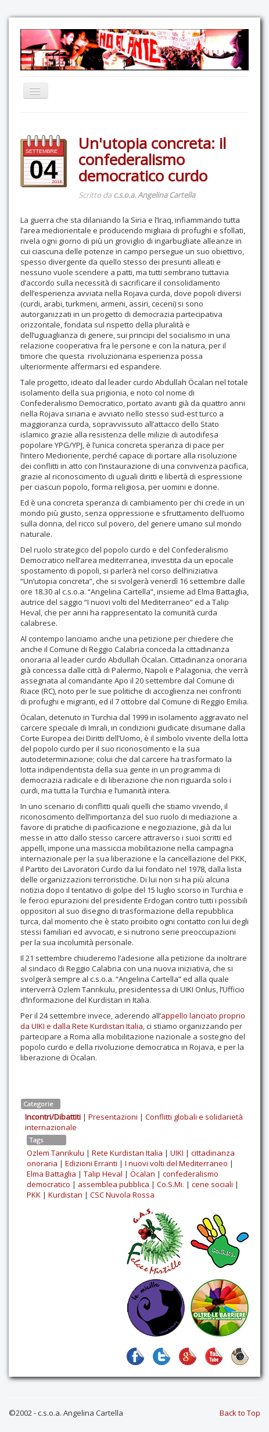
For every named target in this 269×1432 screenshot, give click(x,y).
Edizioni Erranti (91, 1163)
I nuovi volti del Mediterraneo (176, 1163)
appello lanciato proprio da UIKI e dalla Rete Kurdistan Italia (132, 1020)
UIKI (177, 1153)
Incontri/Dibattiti (53, 1117)
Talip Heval (103, 1174)
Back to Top (240, 1413)
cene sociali (212, 1184)
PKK (34, 1194)
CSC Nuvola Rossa (122, 1194)
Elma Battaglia (51, 1174)
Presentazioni (113, 1117)
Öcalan (142, 1174)
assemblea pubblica (113, 1184)
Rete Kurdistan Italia (127, 1153)
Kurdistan (65, 1194)
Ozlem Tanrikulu (55, 1153)
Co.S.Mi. (170, 1184)
